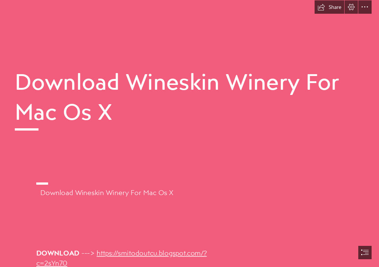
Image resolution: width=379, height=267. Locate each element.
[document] (189, 133)
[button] (329, 7)
